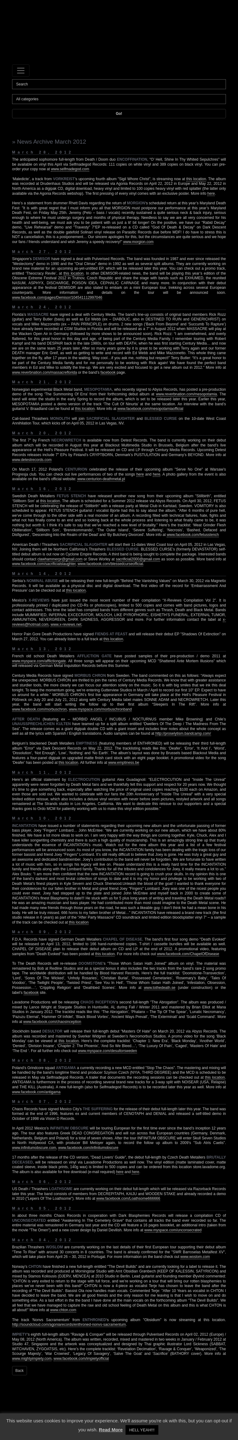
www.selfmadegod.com (70, 169)
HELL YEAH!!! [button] (142, 1430)
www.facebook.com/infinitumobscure (88, 1148)
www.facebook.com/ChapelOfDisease (188, 954)
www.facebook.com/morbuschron (39, 709)
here (211, 193)
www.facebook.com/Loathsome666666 (128, 1198)
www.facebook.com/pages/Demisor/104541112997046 (57, 297)
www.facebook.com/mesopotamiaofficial (150, 409)
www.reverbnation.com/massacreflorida (44, 372)
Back (19, 1370)
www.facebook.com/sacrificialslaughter (44, 564)
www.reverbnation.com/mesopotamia (186, 394)
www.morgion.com (138, 242)
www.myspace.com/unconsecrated (173, 1230)
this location (196, 179)
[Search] (119, 84)
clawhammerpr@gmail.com (60, 559)
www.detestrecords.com (31, 460)
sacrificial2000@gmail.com (138, 559)
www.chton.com (63, 1310)
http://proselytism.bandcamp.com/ (183, 733)
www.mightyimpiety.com (31, 1358)
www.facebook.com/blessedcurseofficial (110, 564)
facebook (108, 372)
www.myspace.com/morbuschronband (100, 709)
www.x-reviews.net (66, 624)
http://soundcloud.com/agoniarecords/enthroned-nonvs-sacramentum (69, 1324)
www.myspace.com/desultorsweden (107, 1051)
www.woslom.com (195, 1257)
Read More (111, 1429)
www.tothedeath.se (159, 987)
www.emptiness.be (123, 762)
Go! (119, 113)
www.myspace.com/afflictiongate (39, 661)
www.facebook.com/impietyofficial (81, 1358)
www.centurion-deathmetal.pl (101, 479)
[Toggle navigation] (20, 70)
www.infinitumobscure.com (34, 1148)
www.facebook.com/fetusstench (193, 535)
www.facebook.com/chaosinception (52, 1022)
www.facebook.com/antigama (36, 1092)
